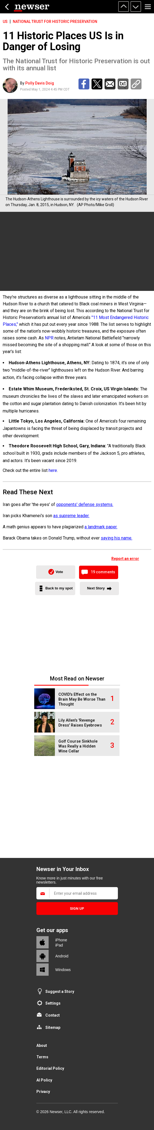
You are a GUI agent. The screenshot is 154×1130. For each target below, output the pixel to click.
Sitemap (52, 1027)
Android (61, 956)
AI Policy (44, 1080)
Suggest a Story (59, 991)
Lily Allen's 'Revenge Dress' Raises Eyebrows (80, 723)
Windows (63, 970)
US (5, 21)
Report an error (125, 558)
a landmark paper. (100, 526)
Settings (53, 1003)
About (41, 1045)
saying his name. (116, 538)
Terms (42, 1057)
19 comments (103, 572)
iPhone (61, 940)
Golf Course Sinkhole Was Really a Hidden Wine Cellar (78, 746)
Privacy (43, 1091)
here (53, 470)
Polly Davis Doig (39, 83)
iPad (59, 945)
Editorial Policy (50, 1068)
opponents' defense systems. (84, 504)
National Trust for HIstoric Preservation (55, 21)
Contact (52, 1015)
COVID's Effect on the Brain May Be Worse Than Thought (81, 699)
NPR (49, 337)
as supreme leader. (71, 515)
